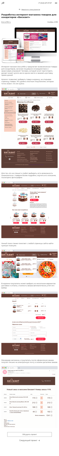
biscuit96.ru (6, 22)
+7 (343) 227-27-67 (45, 3)
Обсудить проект (29, 434)
